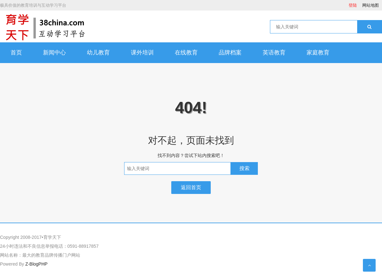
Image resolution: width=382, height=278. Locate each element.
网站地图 (370, 5)
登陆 (353, 5)
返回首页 (191, 187)
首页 (16, 52)
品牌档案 (230, 52)
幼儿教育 (98, 52)
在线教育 (186, 52)
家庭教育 (318, 52)
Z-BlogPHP (36, 264)
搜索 (244, 168)
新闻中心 (54, 52)
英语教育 (274, 52)
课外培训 (142, 52)
